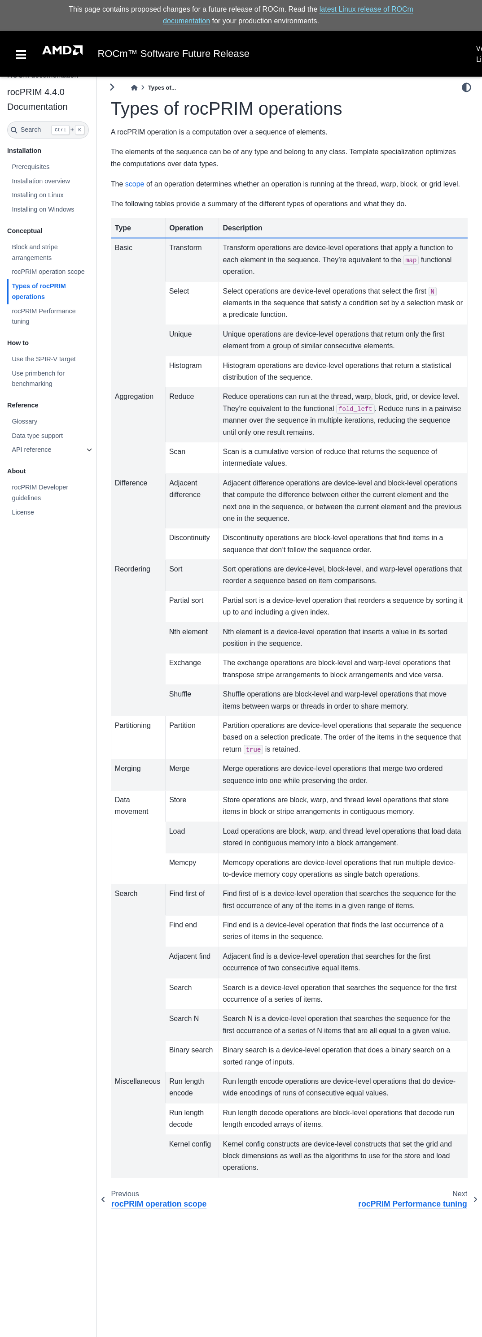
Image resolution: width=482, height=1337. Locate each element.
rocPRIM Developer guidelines (40, 493)
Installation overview (41, 181)
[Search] (48, 129)
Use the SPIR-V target (43, 359)
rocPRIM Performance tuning (43, 316)
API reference (31, 449)
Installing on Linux (37, 195)
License (23, 512)
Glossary (24, 421)
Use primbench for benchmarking (38, 379)
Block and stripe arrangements (34, 252)
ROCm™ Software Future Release (173, 53)
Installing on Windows (43, 209)
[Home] (134, 87)
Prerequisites (30, 166)
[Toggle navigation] (21, 53)
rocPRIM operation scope (48, 271)
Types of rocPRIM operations (39, 291)
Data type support (37, 435)
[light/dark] (466, 87)
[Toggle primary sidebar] (112, 87)
